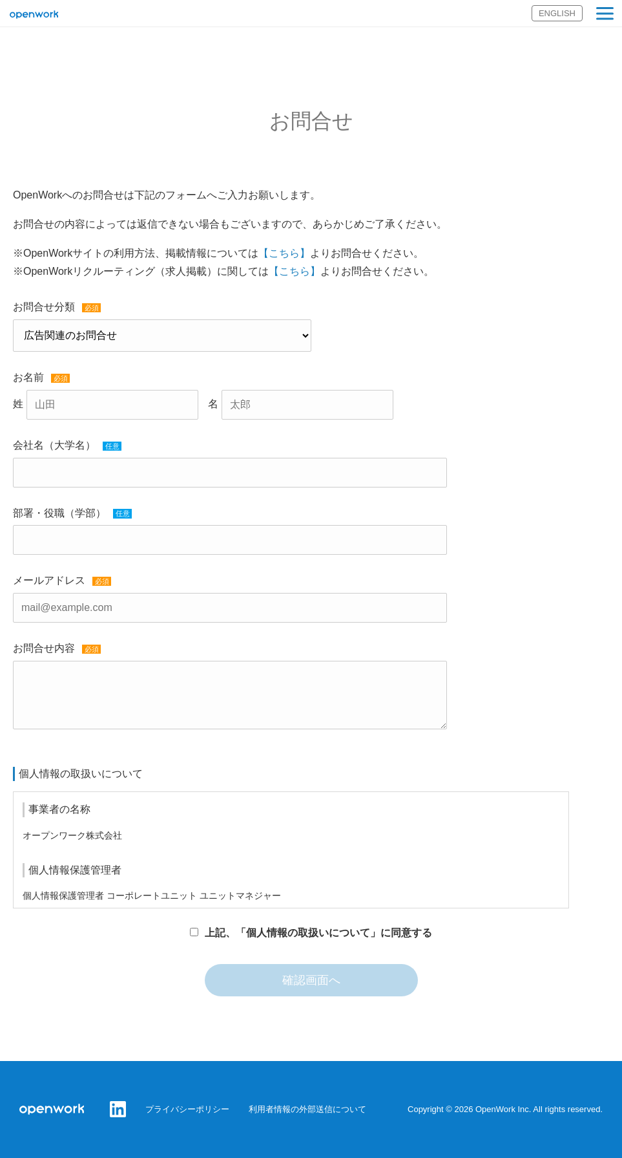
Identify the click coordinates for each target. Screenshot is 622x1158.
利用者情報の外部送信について (307, 1109)
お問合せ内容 (44, 648)
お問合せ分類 (44, 306)
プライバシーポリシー (187, 1109)
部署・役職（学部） (59, 513)
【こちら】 (284, 253)
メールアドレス (49, 580)
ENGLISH (557, 13)
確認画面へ (311, 980)
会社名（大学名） (54, 445)
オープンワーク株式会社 (34, 15)
